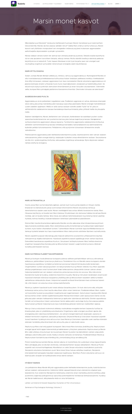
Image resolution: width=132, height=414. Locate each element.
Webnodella (68, 410)
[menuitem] (42, 3)
